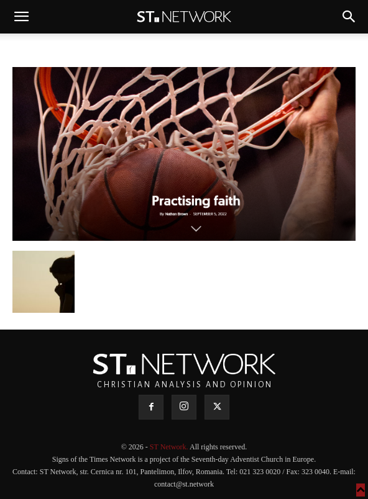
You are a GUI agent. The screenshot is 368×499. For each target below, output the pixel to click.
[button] (21, 17)
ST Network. (170, 447)
